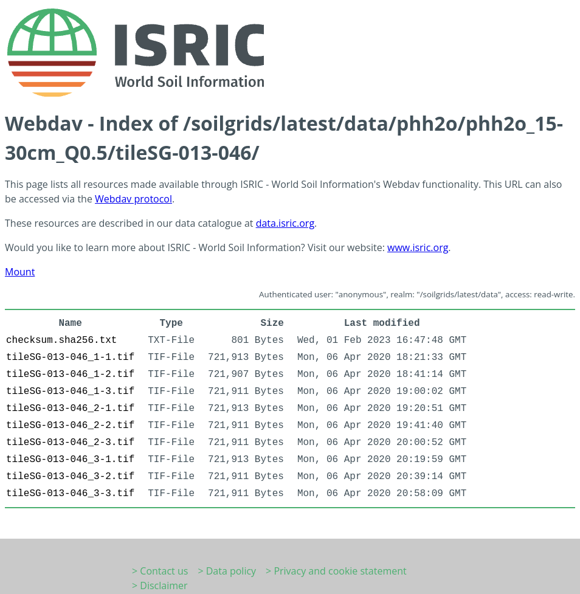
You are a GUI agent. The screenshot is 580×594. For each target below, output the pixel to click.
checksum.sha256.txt (61, 340)
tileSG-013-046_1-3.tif (70, 391)
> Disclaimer (160, 585)
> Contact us (160, 571)
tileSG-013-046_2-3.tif (70, 442)
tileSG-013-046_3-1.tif (70, 459)
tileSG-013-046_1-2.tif (70, 374)
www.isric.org (417, 247)
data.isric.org (285, 223)
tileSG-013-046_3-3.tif (70, 493)
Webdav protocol (133, 198)
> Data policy (227, 571)
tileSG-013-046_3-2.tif (70, 476)
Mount (20, 271)
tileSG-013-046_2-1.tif (70, 408)
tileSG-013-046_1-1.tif (70, 357)
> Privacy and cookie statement (336, 571)
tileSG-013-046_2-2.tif (70, 425)
